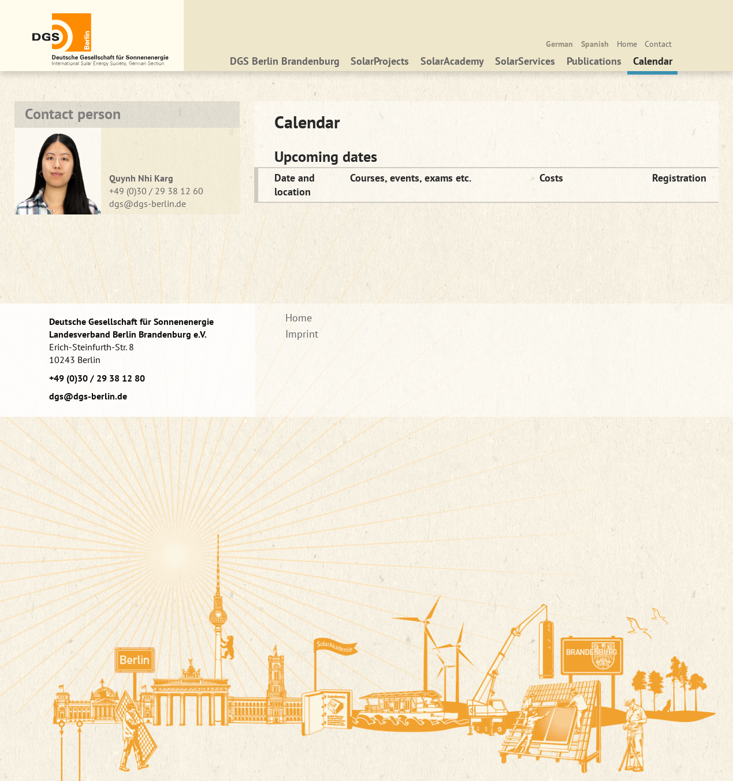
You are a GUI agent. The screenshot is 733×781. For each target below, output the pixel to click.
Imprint (301, 333)
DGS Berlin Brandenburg (284, 64)
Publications (594, 64)
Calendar (652, 64)
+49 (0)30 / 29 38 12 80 (97, 378)
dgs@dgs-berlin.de (147, 203)
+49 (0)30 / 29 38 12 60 (156, 191)
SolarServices (525, 64)
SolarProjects (380, 64)
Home (627, 44)
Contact (658, 44)
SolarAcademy (452, 64)
